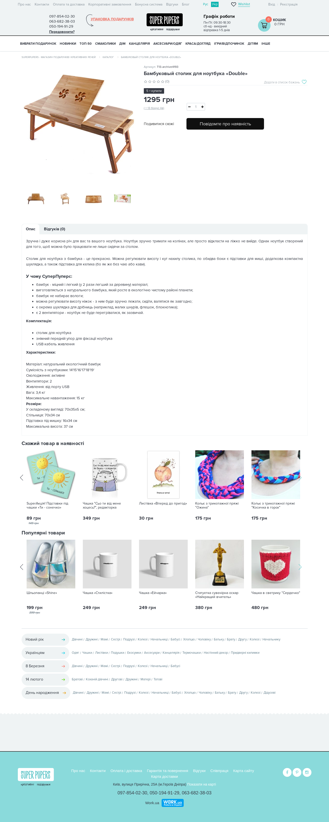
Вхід (271, 4)
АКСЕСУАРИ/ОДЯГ (167, 44)
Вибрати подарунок (38, 44)
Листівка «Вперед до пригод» (163, 504)
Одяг (75, 653)
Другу (242, 640)
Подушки (117, 653)
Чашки (87, 653)
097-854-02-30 (132, 792)
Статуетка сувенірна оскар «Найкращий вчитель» (216, 595)
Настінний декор (216, 653)
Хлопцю (189, 640)
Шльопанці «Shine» (42, 593)
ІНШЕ (265, 44)
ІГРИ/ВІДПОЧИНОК (229, 44)
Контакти (42, 4)
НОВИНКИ (68, 44)
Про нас (24, 4)
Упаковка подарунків (112, 19)
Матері (146, 680)
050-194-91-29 (164, 792)
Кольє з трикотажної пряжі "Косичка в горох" (273, 506)
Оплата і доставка (126, 771)
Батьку (219, 640)
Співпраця (219, 771)
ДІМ (122, 44)
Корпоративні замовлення (109, 4)
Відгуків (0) (54, 229)
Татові (158, 680)
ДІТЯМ (253, 44)
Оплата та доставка (69, 4)
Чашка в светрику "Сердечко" (275, 593)
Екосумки (134, 653)
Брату (231, 640)
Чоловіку (204, 640)
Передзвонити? (62, 32)
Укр (215, 4)
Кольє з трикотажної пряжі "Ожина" (217, 506)
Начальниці (159, 640)
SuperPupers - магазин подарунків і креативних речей (59, 57)
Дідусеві (270, 693)
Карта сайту (243, 771)
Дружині (92, 640)
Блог (185, 4)
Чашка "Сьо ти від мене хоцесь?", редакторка (102, 506)
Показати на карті (201, 784)
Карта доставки (164, 776)
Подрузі (129, 640)
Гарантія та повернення (167, 771)
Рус (205, 4)
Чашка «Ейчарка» (153, 593)
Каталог (108, 57)
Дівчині (77, 640)
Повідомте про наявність (225, 124)
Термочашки (191, 653)
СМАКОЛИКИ (105, 44)
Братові (77, 680)
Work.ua (152, 803)
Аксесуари (152, 653)
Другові (116, 680)
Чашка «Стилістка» (97, 593)
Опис (30, 229)
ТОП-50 (86, 44)
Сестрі (115, 640)
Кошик (279, 20)
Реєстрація (289, 4)
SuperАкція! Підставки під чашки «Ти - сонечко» (47, 506)
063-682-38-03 (197, 792)
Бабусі (175, 640)
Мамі (104, 640)
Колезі (143, 640)
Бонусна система (148, 4)
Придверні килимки (245, 653)
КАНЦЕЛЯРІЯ (139, 44)
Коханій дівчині (97, 680)
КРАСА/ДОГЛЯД (198, 44)
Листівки (101, 653)
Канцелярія (171, 653)
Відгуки (172, 4)
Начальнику (271, 640)
